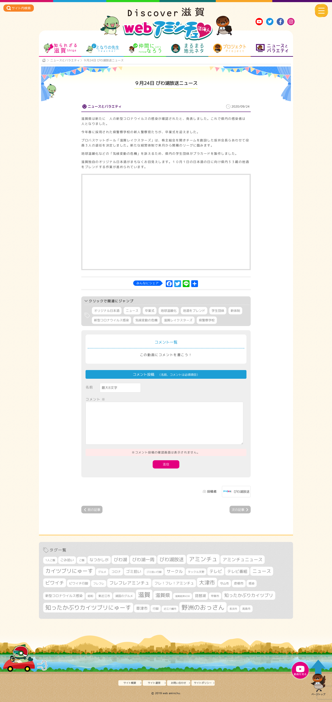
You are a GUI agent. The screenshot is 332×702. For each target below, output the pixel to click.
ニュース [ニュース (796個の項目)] (261, 571)
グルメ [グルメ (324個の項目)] (102, 572)
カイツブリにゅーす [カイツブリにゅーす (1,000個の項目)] (69, 571)
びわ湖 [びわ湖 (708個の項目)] (120, 559)
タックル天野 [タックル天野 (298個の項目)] (196, 572)
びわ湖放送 (241, 491)
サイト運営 (154, 683)
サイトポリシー (203, 683)
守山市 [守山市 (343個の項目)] (224, 583)
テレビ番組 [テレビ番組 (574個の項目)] (237, 571)
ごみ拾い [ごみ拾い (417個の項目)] (67, 560)
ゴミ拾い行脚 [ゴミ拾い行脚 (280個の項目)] (154, 572)
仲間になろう (145, 48)
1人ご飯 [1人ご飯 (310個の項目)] (50, 560)
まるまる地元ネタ (187, 48)
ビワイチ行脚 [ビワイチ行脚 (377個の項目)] (78, 583)
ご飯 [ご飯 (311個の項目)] (81, 560)
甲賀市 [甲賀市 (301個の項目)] (215, 596)
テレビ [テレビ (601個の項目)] (215, 571)
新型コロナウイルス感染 (111, 320)
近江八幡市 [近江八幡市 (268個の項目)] (170, 609)
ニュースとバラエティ (272, 48)
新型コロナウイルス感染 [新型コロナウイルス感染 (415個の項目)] (64, 595)
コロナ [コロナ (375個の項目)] (116, 571)
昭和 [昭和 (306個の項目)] (90, 596)
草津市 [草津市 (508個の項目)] (142, 608)
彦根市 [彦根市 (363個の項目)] (238, 583)
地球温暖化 (169, 310)
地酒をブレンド (194, 310)
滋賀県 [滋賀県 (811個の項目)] (162, 595)
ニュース (132, 310)
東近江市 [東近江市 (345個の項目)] (104, 596)
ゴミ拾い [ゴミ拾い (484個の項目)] (133, 571)
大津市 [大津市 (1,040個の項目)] (207, 582)
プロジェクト (229, 48)
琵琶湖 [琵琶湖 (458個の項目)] (200, 595)
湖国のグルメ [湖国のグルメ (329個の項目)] (124, 596)
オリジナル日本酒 (106, 310)
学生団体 (218, 310)
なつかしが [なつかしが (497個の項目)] (99, 559)
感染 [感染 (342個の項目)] (252, 583)
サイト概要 (129, 683)
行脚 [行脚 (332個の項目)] (156, 609)
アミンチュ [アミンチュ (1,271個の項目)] (203, 559)
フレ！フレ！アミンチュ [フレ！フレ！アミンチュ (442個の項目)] (174, 583)
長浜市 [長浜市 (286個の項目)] (233, 609)
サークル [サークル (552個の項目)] (175, 571)
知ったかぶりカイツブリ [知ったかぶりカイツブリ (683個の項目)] (248, 595)
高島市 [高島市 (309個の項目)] (246, 609)
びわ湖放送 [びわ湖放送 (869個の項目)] (171, 559)
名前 (89, 387)
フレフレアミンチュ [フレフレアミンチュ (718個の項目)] (129, 583)
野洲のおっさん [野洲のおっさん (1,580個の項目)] (202, 607)
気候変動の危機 (146, 320)
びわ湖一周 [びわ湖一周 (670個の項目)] (143, 560)
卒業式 (149, 310)
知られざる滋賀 (60, 48)
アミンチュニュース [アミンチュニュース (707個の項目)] (243, 559)
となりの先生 (102, 48)
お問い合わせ (178, 683)
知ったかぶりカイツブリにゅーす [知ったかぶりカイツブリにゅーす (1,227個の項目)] (88, 608)
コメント (95, 399)
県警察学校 (207, 320)
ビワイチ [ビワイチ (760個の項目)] (54, 582)
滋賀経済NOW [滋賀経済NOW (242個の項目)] (182, 596)
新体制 (235, 310)
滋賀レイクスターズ (178, 320)
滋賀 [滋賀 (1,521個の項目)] (144, 594)
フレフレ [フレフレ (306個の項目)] (98, 583)
